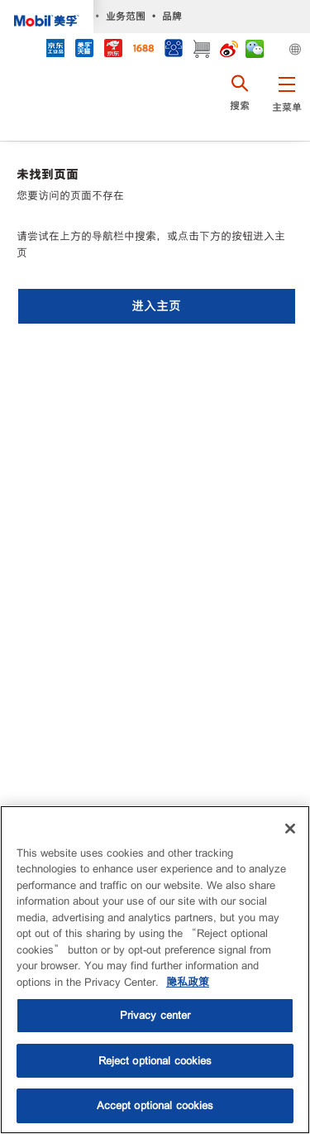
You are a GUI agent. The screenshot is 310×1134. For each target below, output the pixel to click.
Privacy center (155, 1015)
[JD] (112, 50)
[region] (155, 969)
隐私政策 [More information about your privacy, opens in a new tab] (187, 982)
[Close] (290, 828)
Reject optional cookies (155, 1061)
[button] (286, 103)
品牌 (172, 16)
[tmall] (83, 50)
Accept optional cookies (155, 1105)
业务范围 (125, 16)
